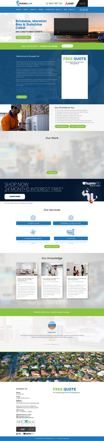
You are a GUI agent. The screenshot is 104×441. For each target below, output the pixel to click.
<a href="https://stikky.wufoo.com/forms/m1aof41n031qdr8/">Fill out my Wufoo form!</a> (75, 81)
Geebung (39, 363)
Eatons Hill (62, 365)
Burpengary (47, 367)
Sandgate (44, 365)
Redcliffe (74, 365)
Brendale (68, 365)
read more (20, 297)
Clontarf (36, 367)
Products (33, 9)
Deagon (56, 365)
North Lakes (33, 365)
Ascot (44, 363)
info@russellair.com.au (22, 398)
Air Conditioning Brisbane (23, 88)
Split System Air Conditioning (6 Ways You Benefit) (77, 279)
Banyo (39, 365)
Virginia (72, 363)
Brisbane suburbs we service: (52, 355)
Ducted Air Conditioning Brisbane (41, 88)
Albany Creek (56, 363)
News (65, 9)
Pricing (25, 9)
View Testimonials (77, 126)
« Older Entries (20, 302)
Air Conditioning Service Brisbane (25, 91)
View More (52, 172)
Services (18, 9)
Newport (41, 367)
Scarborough (29, 367)
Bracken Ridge (65, 363)
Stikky (55, 438)
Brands (41, 9)
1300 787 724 (55, 3)
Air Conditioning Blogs (29, 282)
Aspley (28, 363)
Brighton (50, 365)
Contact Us (71, 9)
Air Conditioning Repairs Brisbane (45, 89)
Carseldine (33, 363)
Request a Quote (23, 37)
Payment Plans (50, 9)
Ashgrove (49, 363)
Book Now (21, 97)
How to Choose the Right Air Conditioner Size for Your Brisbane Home (26, 280)
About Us (58, 9)
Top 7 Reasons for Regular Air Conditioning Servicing (51, 279)
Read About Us (62, 126)
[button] (45, 344)
